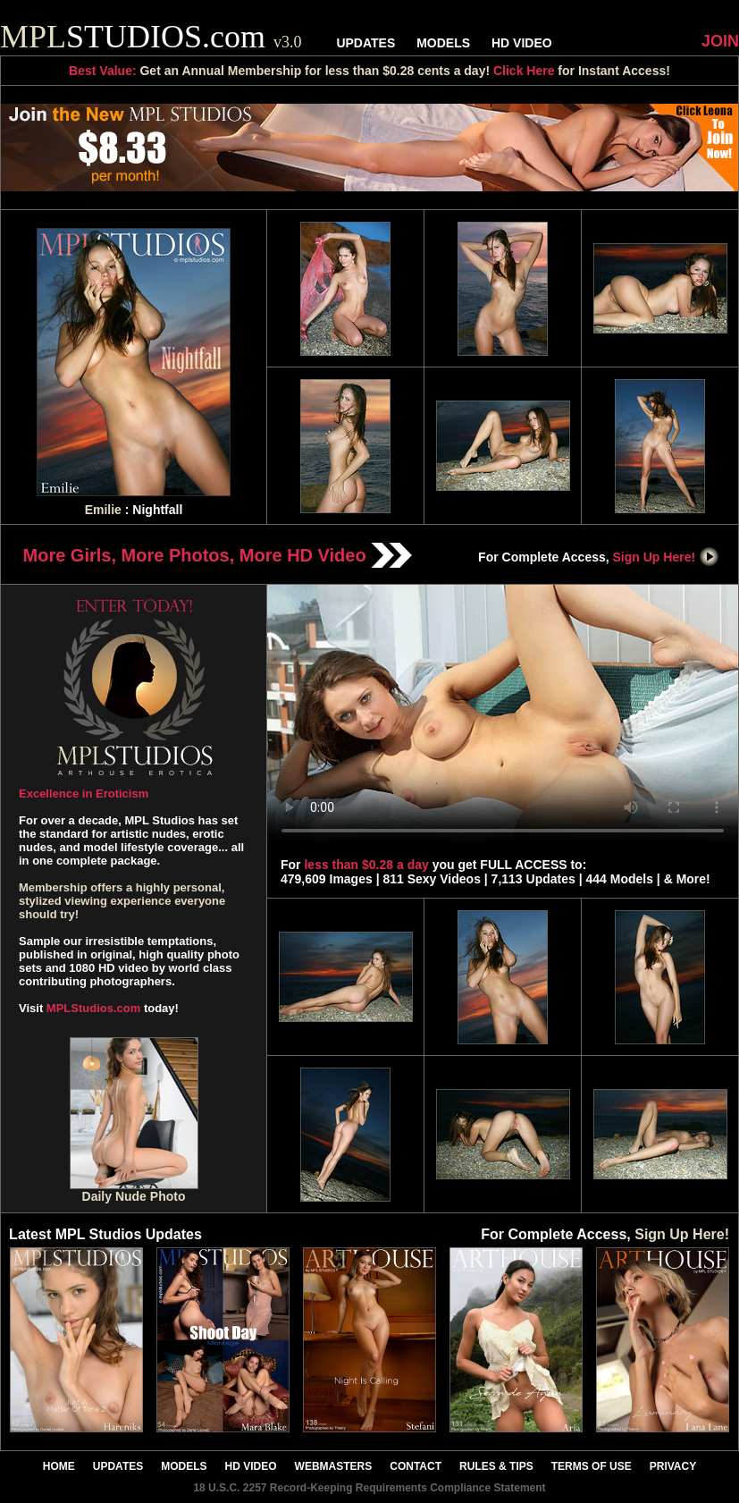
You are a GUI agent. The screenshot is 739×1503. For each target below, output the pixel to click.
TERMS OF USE (591, 1466)
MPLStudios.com (93, 1008)
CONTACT (415, 1466)
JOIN (720, 41)
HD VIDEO (521, 43)
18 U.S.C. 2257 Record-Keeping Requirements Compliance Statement (369, 1488)
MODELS (443, 43)
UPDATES (365, 43)
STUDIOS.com (151, 37)
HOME (59, 1466)
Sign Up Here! (666, 557)
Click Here (523, 70)
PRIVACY (673, 1466)
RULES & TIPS (496, 1466)
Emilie (103, 509)
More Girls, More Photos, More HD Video (218, 555)
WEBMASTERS (334, 1466)
